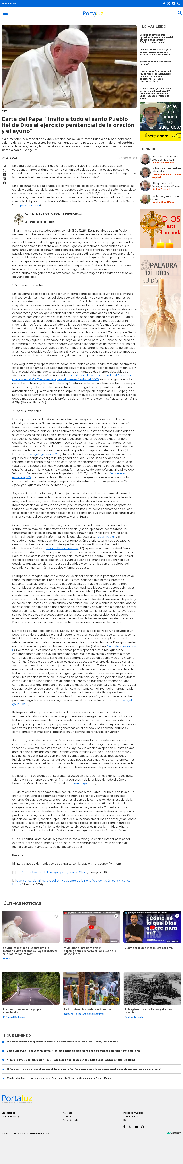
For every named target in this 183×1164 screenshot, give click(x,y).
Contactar (67, 1114)
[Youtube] (174, 3)
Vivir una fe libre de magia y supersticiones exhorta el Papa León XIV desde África (155, 52)
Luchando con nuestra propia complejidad (165, 158)
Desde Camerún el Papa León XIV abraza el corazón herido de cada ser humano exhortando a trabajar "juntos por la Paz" (156, 76)
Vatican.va (11, 157)
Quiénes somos (130, 1114)
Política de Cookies (71, 1118)
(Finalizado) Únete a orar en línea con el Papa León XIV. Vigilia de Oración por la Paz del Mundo (59, 1076)
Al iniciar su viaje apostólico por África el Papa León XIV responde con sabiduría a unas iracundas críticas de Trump (155, 93)
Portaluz (7, 958)
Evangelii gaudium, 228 (43, 454)
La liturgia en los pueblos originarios (166, 170)
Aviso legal (68, 1111)
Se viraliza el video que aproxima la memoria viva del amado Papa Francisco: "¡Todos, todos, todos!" (156, 38)
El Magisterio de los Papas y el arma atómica (166, 184)
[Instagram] (179, 3)
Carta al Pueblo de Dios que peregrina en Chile (53, 872)
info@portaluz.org (10, 1114)
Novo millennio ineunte (62, 548)
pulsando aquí (30, 205)
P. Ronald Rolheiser (163, 162)
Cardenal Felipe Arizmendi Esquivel (84, 1013)
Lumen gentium (84, 783)
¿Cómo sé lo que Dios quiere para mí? (155, 63)
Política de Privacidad (133, 1111)
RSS (125, 1118)
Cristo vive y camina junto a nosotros (166, 197)
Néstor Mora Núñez (163, 202)
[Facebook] (165, 3)
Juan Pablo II (107, 536)
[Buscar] (178, 14)
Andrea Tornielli (161, 189)
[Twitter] (169, 3)
